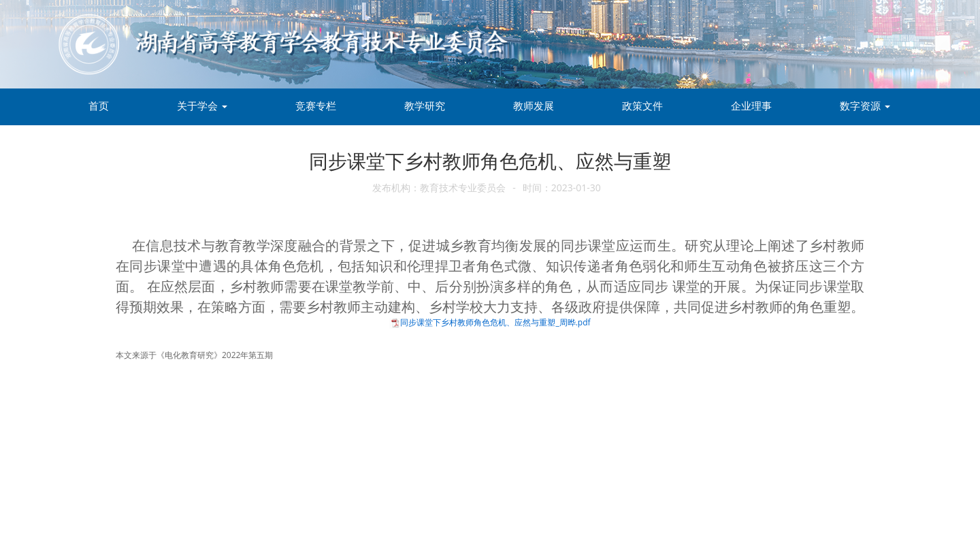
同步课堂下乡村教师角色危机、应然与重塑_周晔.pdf (495, 322)
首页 (98, 105)
